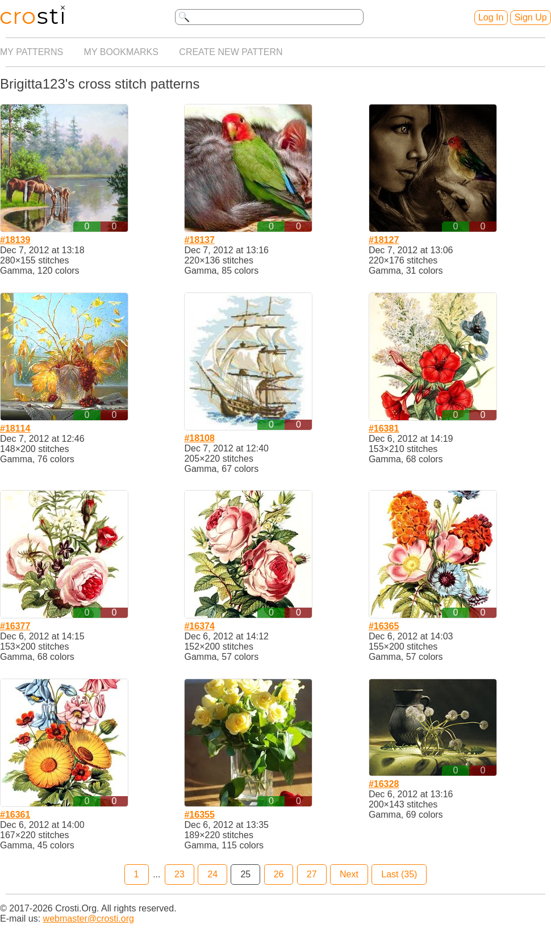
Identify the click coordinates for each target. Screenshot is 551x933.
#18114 (15, 428)
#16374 (199, 626)
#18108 (199, 438)
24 (212, 874)
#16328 (384, 784)
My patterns (31, 52)
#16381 (384, 428)
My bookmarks (121, 52)
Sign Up (531, 17)
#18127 (384, 240)
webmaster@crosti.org (88, 918)
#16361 (15, 814)
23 (179, 874)
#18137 (199, 240)
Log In (490, 17)
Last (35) (399, 874)
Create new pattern (230, 52)
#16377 (15, 626)
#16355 (199, 814)
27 (312, 874)
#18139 (15, 240)
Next (349, 874)
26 (279, 874)
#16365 (384, 626)
